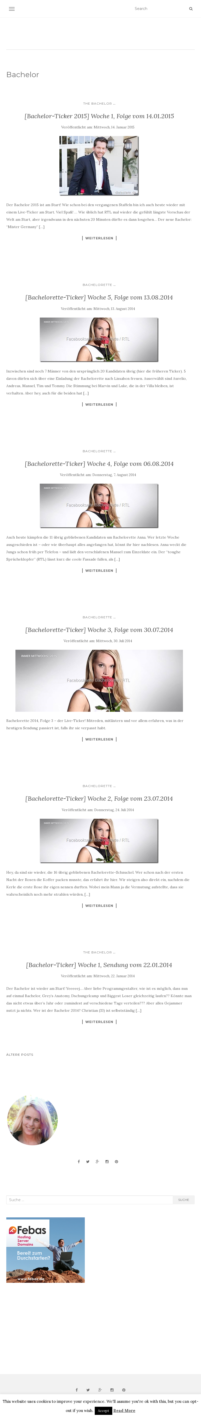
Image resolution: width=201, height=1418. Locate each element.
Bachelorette (97, 285)
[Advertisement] (45, 1328)
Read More (124, 1410)
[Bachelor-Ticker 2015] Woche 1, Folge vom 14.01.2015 (99, 116)
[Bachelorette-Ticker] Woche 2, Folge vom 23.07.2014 (99, 798)
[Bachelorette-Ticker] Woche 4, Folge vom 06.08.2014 (99, 464)
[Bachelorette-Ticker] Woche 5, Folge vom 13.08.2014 (99, 297)
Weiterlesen (99, 238)
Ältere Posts (19, 1055)
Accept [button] (103, 1411)
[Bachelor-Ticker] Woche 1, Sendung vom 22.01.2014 (99, 965)
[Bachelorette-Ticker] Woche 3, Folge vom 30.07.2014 (99, 630)
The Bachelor (97, 103)
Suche (183, 1200)
